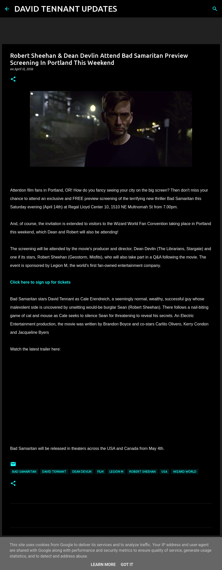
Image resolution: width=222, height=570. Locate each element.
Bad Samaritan (24, 471)
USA (164, 471)
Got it (127, 564)
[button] (13, 79)
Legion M (116, 471)
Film (100, 471)
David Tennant (54, 471)
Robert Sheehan (142, 471)
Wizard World (184, 471)
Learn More (103, 564)
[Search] (124, 9)
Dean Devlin (81, 471)
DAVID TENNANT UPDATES (65, 8)
